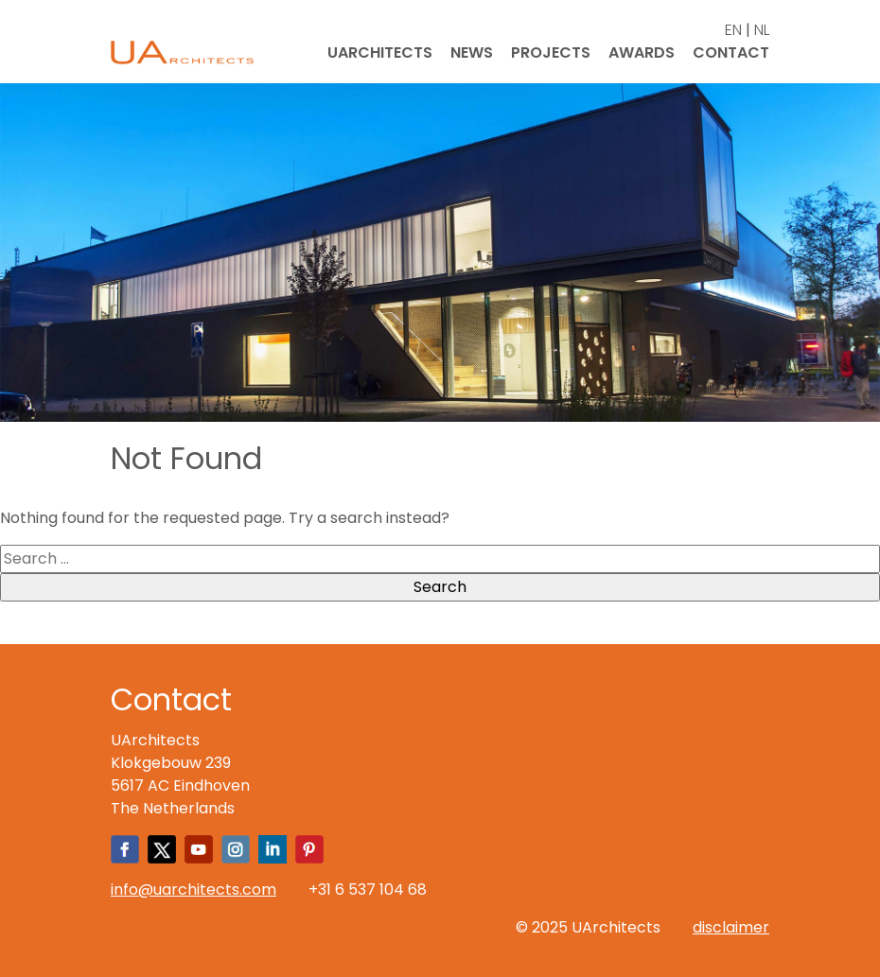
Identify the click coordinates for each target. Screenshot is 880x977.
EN (733, 30)
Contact (731, 52)
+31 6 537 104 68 (367, 889)
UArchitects (379, 52)
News (471, 52)
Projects (550, 52)
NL (761, 30)
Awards (641, 52)
